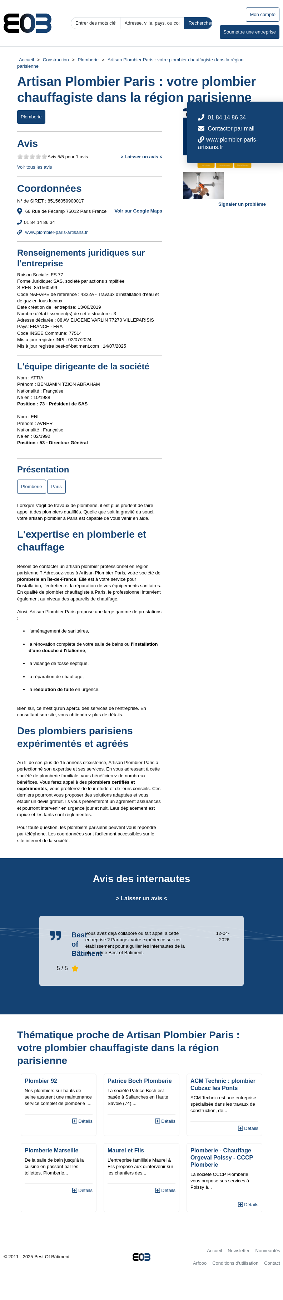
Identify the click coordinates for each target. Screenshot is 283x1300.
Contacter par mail (231, 129)
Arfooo (200, 1263)
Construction (56, 59)
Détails (82, 1121)
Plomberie (88, 59)
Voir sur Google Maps (138, 211)
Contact (272, 1263)
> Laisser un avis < (141, 156)
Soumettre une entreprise (249, 32)
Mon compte (262, 14)
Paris (56, 486)
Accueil (26, 59)
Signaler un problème (242, 204)
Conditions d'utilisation (235, 1263)
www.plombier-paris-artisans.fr (52, 232)
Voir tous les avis (34, 167)
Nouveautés (267, 1250)
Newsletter (238, 1250)
